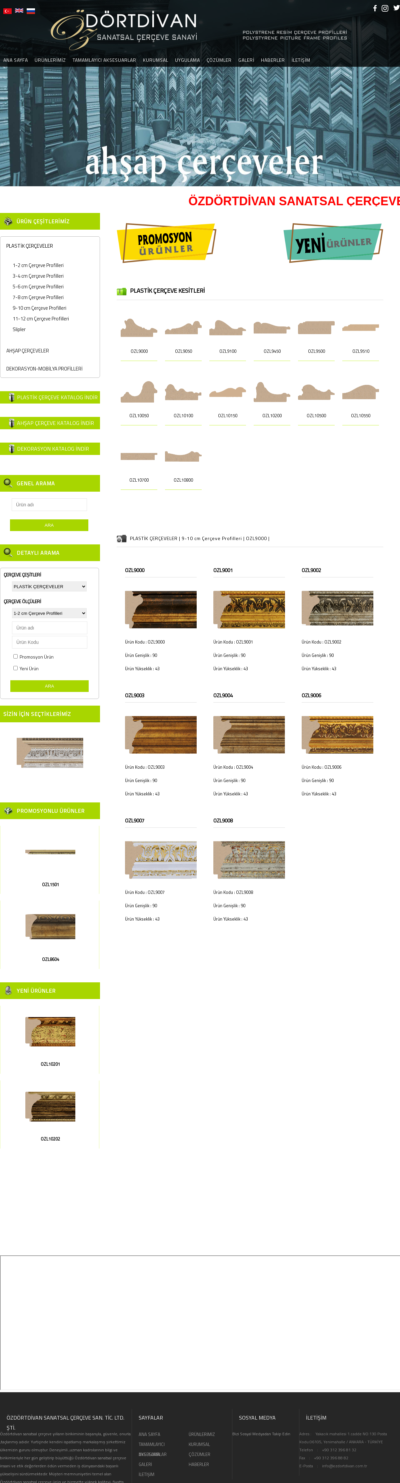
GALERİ (246, 59)
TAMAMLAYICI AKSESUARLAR (104, 59)
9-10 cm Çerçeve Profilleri (39, 308)
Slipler (19, 329)
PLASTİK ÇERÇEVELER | (156, 538)
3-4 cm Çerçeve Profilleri (38, 276)
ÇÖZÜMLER (219, 59)
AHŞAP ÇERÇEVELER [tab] (26, 350)
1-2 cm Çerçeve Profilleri (38, 265)
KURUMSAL (155, 59)
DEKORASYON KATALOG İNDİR (53, 449)
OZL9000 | (258, 538)
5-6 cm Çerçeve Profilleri (38, 286)
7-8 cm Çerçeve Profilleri (38, 297)
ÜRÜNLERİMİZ (50, 59)
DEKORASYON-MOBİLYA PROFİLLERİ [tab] (43, 369)
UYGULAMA (187, 59)
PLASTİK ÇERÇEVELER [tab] (28, 246)
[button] (6, 93)
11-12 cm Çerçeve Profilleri (41, 318)
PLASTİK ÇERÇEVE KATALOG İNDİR (57, 397)
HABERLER (273, 59)
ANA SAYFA (149, 1434)
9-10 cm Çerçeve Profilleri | (214, 538)
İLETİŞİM (301, 59)
